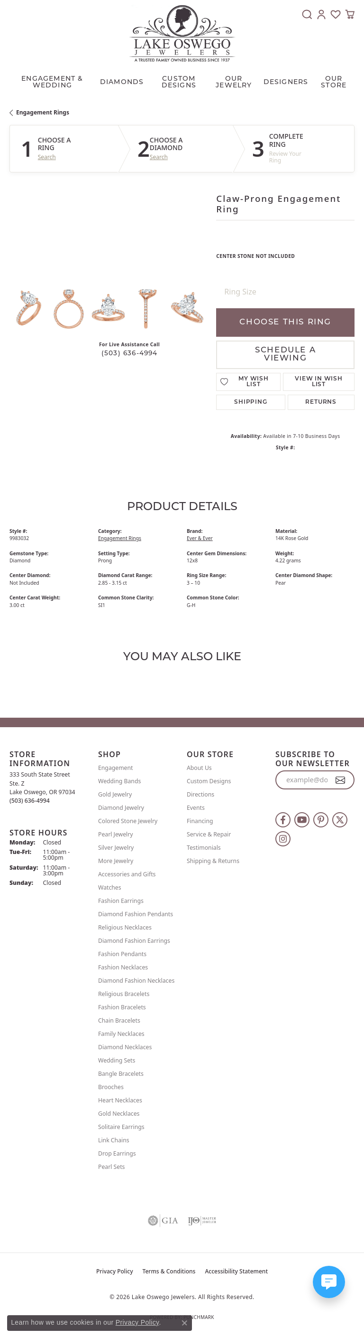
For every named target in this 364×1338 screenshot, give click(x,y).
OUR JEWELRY (234, 82)
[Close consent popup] (184, 1323)
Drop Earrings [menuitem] (117, 1153)
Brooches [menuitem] (111, 1087)
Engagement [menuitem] (115, 768)
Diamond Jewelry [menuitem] (121, 808)
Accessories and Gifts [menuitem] (126, 874)
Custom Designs (209, 781)
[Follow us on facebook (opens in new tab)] (283, 819)
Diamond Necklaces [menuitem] (125, 1047)
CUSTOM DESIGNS (179, 82)
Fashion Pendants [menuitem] (122, 954)
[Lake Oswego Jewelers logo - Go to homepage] (182, 33)
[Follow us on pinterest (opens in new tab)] (320, 819)
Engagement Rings (42, 112)
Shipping (250, 402)
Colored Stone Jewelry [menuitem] (127, 821)
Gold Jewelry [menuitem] (115, 794)
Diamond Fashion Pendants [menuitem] (135, 914)
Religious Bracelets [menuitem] (123, 994)
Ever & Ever (200, 538)
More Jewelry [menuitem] (115, 861)
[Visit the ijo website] (202, 1220)
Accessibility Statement (236, 1271)
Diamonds (122, 82)
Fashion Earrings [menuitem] (121, 901)
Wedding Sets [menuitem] (116, 1060)
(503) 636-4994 (129, 354)
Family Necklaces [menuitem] (121, 1034)
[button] (307, 14)
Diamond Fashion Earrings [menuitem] (134, 941)
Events (196, 808)
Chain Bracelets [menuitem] (119, 1020)
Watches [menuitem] (109, 887)
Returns (321, 402)
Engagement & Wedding (52, 82)
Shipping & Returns (213, 861)
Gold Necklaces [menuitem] (118, 1114)
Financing (200, 821)
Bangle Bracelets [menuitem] (121, 1074)
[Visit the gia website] (163, 1220)
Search (47, 157)
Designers (286, 82)
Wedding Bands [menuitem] (119, 781)
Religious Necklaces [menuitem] (125, 927)
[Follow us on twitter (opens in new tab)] (339, 819)
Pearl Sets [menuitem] (111, 1167)
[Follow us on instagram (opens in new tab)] (283, 838)
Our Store (333, 82)
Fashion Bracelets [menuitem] (122, 1007)
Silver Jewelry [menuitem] (116, 848)
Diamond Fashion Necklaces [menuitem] (136, 981)
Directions (200, 794)
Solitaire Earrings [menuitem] (121, 1127)
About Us (199, 768)
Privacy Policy (114, 1271)
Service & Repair (209, 834)
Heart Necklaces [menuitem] (120, 1100)
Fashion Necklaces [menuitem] (123, 967)
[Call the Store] (29, 801)
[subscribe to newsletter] (341, 779)
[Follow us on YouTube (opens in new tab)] (301, 819)
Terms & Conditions (169, 1271)
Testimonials (204, 848)
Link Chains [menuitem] (113, 1140)
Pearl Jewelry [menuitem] (115, 834)
